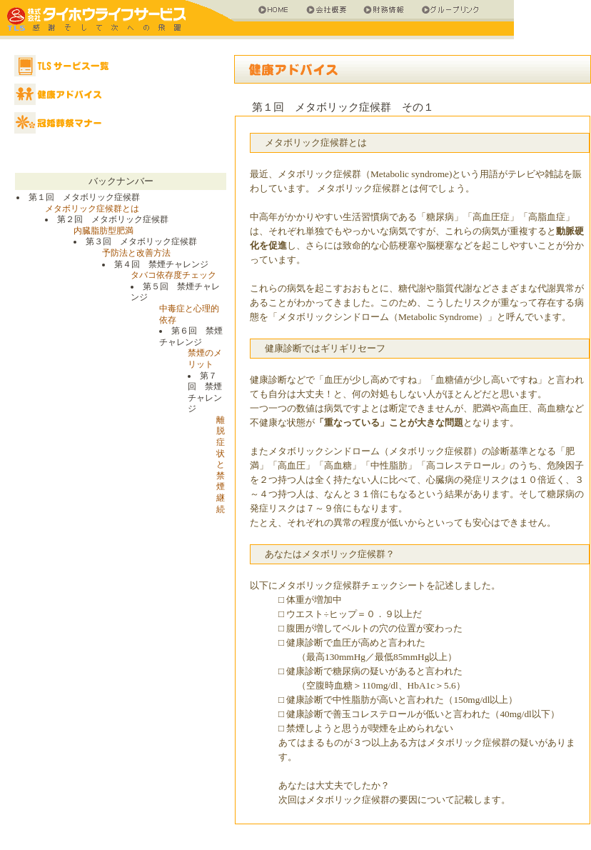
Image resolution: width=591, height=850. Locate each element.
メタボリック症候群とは (92, 209)
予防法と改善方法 (136, 253)
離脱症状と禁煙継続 (220, 464)
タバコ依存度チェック (173, 275)
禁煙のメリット (205, 358)
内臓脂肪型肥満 (103, 231)
